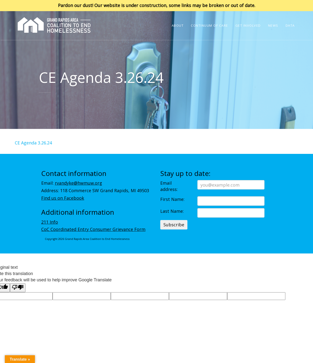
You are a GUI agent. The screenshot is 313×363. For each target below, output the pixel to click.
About (178, 25)
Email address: (169, 186)
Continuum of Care (209, 25)
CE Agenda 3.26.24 (33, 143)
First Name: (172, 199)
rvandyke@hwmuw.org (78, 183)
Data (290, 25)
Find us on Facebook (62, 198)
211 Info (49, 222)
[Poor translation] (17, 287)
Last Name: (172, 211)
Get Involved (248, 25)
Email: (71, 183)
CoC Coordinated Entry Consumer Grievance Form (93, 229)
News (273, 25)
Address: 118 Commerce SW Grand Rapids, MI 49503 (95, 190)
